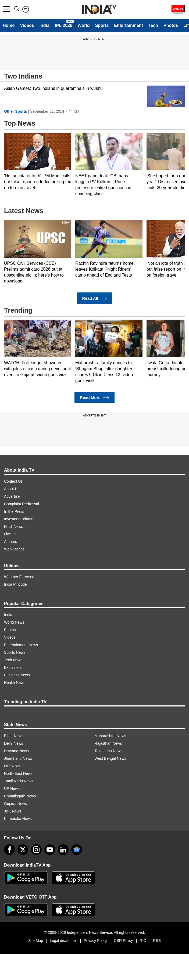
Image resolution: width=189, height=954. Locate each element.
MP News (12, 766)
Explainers (13, 667)
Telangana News (109, 751)
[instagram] (36, 849)
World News (14, 622)
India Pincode (15, 584)
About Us (12, 489)
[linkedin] (63, 849)
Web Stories (14, 549)
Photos (170, 25)
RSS (157, 940)
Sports (102, 25)
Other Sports (15, 111)
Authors (10, 541)
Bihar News (13, 736)
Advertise (12, 496)
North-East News (18, 773)
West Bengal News (110, 758)
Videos (27, 25)
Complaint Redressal (21, 504)
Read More (94, 398)
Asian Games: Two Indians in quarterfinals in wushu (53, 88)
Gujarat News (15, 803)
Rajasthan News (108, 743)
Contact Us (13, 481)
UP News (12, 788)
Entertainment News (21, 645)
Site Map (35, 940)
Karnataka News (18, 819)
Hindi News (13, 526)
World (84, 25)
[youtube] (49, 849)
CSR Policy (123, 940)
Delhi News (13, 743)
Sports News (14, 652)
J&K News (13, 811)
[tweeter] (22, 849)
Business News (17, 675)
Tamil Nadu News (18, 781)
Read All (94, 298)
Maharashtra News (110, 736)
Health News (14, 682)
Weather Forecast (19, 577)
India (44, 25)
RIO (143, 940)
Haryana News (16, 751)
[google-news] (76, 849)
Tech (153, 25)
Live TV (10, 534)
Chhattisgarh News (20, 796)
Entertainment (128, 25)
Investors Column (18, 519)
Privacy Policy (95, 940)
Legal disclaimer (63, 940)
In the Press (14, 511)
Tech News (13, 660)
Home (9, 25)
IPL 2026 (63, 25)
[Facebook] (9, 849)
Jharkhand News (18, 758)
